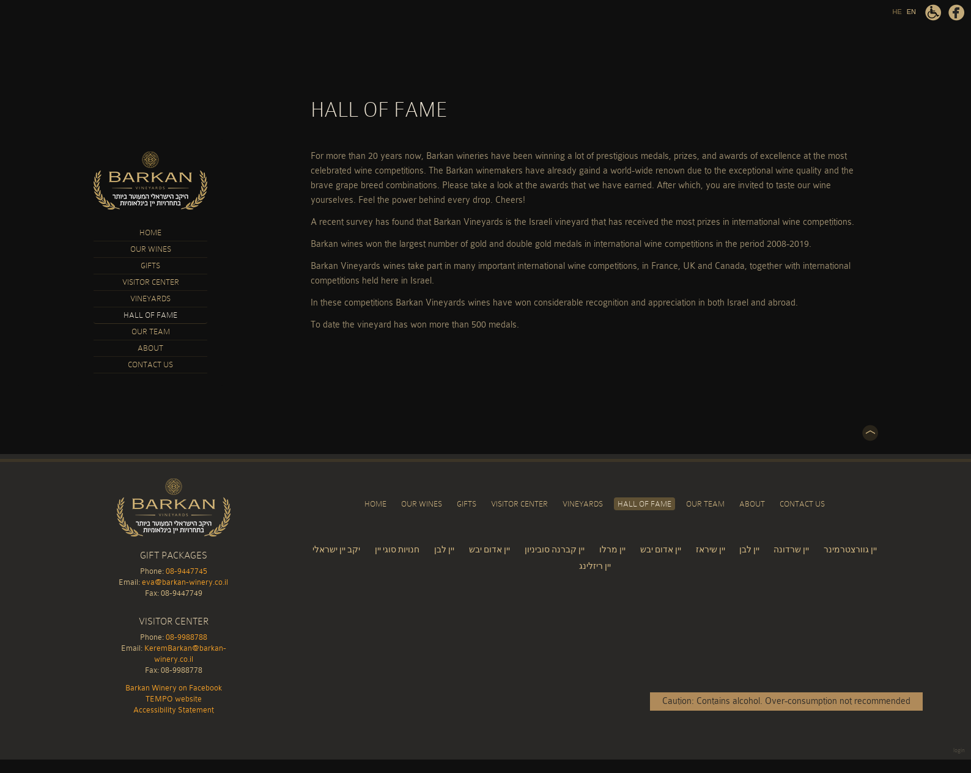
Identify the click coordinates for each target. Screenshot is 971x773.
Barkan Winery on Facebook (956, 12)
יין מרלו (612, 549)
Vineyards (150, 298)
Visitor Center (150, 282)
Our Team (150, 331)
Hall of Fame (150, 315)
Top (870, 433)
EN (911, 11)
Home (150, 232)
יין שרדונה (791, 549)
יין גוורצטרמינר (850, 549)
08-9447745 (186, 571)
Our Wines (150, 249)
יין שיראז (711, 549)
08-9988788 (186, 637)
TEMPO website (174, 698)
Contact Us (150, 364)
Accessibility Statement (933, 12)
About (150, 348)
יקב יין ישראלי (336, 549)
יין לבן (444, 549)
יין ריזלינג (595, 566)
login (959, 750)
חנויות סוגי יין (397, 549)
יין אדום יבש (489, 549)
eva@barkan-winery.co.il (185, 582)
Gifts (150, 265)
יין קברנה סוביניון (555, 549)
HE (896, 11)
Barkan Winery (150, 181)
